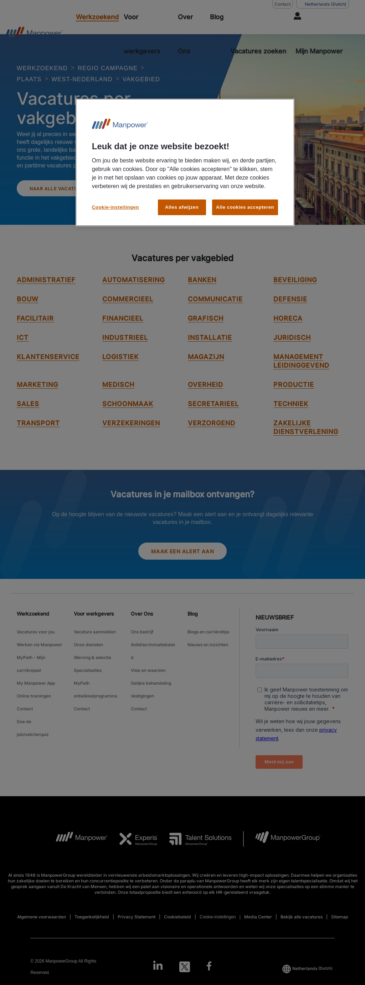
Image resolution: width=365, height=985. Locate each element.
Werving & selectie (92, 664)
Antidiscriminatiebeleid (153, 659)
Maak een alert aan (183, 566)
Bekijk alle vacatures (302, 932)
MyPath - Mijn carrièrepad (31, 668)
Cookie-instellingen (218, 933)
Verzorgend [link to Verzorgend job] (211, 437)
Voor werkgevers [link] (94, 630)
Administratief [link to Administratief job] (46, 293)
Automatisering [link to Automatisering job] (133, 293)
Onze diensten (88, 655)
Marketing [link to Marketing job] (37, 398)
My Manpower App (36, 681)
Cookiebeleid (177, 932)
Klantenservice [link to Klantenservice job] (48, 370)
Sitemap (339, 932)
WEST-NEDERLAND (92, 79)
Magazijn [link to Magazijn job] (206, 370)
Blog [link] (192, 630)
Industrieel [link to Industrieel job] (125, 351)
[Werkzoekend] (97, 17)
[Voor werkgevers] (148, 34)
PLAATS (31, 79)
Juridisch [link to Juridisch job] (292, 351)
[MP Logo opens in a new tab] (76, 855)
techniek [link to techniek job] (290, 417)
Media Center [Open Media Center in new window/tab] (258, 932)
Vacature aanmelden (95, 646)
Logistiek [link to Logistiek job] (120, 370)
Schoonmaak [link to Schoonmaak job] (127, 417)
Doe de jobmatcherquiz (33, 713)
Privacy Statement (136, 932)
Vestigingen (142, 690)
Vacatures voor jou (36, 646)
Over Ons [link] (142, 630)
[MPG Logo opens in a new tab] (282, 855)
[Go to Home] (34, 34)
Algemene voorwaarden (41, 932)
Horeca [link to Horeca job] (288, 332)
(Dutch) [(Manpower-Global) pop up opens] (322, 4)
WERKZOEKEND (47, 68)
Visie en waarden (148, 672)
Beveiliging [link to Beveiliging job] (295, 293)
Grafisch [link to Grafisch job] (205, 332)
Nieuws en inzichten (207, 655)
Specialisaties (88, 672)
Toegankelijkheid (91, 932)
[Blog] (216, 17)
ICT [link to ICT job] (23, 351)
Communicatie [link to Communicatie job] (215, 313)
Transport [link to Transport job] (38, 437)
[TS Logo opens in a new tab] (195, 855)
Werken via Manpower (39, 655)
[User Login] (320, 34)
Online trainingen (34, 690)
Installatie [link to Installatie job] (210, 351)
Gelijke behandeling (151, 681)
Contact (25, 699)
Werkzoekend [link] (33, 630)
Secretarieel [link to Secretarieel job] (213, 417)
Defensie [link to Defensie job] (290, 313)
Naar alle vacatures (67, 200)
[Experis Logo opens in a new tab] (133, 855)
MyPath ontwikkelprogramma (95, 686)
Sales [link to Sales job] (28, 417)
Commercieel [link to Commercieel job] (127, 313)
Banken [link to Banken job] (202, 293)
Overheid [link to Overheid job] (205, 398)
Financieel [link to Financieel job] (122, 332)
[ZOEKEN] (258, 34)
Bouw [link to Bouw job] (27, 313)
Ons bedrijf (142, 646)
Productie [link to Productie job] (293, 398)
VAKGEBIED (39, 89)
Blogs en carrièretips (208, 646)
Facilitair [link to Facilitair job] (35, 332)
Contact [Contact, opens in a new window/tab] (282, 4)
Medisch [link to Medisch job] (118, 398)
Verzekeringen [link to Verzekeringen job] (131, 437)
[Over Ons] (191, 34)
